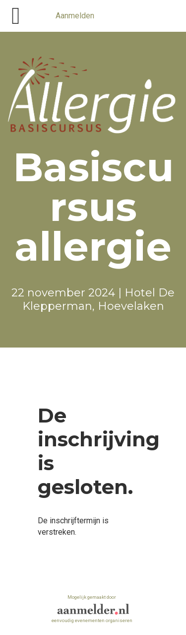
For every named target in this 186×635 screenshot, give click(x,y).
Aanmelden (75, 15)
